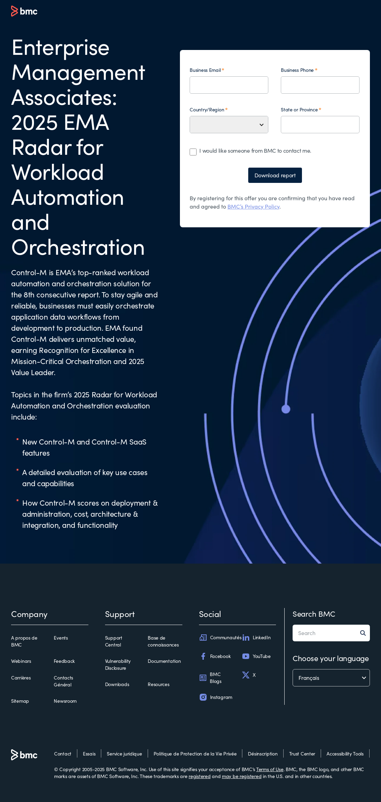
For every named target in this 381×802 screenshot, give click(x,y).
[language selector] (331, 677)
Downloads (117, 684)
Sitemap (20, 701)
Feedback (64, 661)
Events (61, 637)
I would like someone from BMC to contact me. (255, 150)
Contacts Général (63, 681)
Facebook (215, 656)
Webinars (21, 661)
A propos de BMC (24, 641)
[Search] (365, 633)
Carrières (21, 677)
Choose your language (331, 658)
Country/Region (207, 109)
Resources (158, 684)
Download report (275, 175)
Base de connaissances (163, 641)
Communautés (220, 637)
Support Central (113, 641)
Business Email (205, 70)
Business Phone (297, 70)
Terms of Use (270, 769)
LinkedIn (256, 637)
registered (199, 776)
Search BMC (314, 613)
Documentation (164, 661)
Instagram (215, 697)
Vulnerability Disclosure (118, 664)
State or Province (299, 109)
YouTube (256, 656)
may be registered (241, 776)
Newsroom (65, 701)
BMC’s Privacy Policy (253, 206)
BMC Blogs (210, 677)
